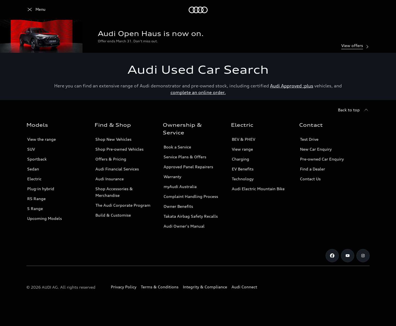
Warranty (172, 176)
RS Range (36, 198)
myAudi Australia (180, 186)
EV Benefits (243, 169)
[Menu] (35, 10)
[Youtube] (347, 255)
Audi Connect (244, 286)
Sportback (37, 159)
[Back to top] (354, 110)
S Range (35, 208)
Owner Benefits (178, 206)
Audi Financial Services (117, 169)
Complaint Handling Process (191, 196)
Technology (243, 178)
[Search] (363, 9)
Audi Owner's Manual (184, 226)
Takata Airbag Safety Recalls (191, 216)
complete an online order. (198, 92)
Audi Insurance (109, 178)
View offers (355, 46)
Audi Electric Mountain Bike (258, 188)
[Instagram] (363, 255)
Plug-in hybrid (40, 188)
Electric (34, 178)
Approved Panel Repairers (188, 166)
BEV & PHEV (243, 139)
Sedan (33, 169)
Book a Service (177, 147)
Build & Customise (113, 215)
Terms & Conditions (159, 286)
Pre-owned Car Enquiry (322, 159)
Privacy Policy (123, 286)
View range (242, 149)
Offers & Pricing (110, 159)
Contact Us (310, 178)
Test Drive (309, 139)
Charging (240, 159)
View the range (41, 139)
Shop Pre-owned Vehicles (119, 149)
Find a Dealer (312, 169)
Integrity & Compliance (205, 286)
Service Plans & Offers (185, 156)
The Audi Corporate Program (122, 205)
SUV (31, 149)
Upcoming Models (44, 218)
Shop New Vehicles (113, 139)
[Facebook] (332, 255)
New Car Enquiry (316, 149)
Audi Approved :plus (291, 86)
